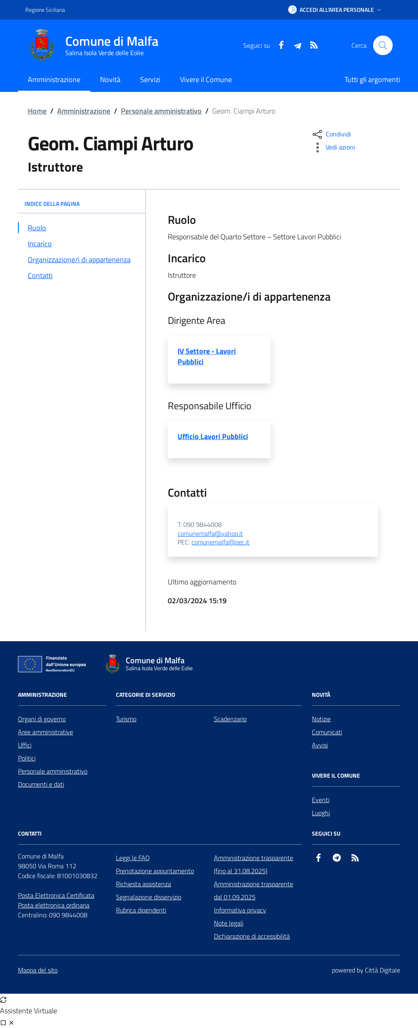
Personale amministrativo (161, 110)
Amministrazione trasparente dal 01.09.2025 (253, 890)
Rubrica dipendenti (141, 910)
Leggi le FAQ (133, 858)
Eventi (320, 800)
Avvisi (320, 745)
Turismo (126, 719)
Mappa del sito (38, 970)
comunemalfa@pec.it (220, 542)
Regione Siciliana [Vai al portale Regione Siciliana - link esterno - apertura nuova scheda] (45, 9)
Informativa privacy (240, 910)
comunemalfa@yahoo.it (210, 533)
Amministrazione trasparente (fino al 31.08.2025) (253, 864)
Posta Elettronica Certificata (56, 895)
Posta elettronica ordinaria (53, 905)
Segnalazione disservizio (148, 897)
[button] (335, 9)
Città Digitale (382, 970)
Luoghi (321, 813)
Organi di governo (42, 719)
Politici (27, 758)
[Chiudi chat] (11, 1022)
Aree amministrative (45, 732)
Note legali (228, 923)
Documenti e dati (41, 784)
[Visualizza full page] (3, 1022)
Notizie (321, 719)
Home (37, 110)
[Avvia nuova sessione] (3, 999)
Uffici (24, 745)
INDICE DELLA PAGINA (81, 203)
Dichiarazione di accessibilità (252, 936)
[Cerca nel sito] (383, 45)
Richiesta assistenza (143, 884)
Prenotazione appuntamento (155, 871)
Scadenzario (230, 719)
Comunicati (327, 732)
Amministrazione (83, 110)
